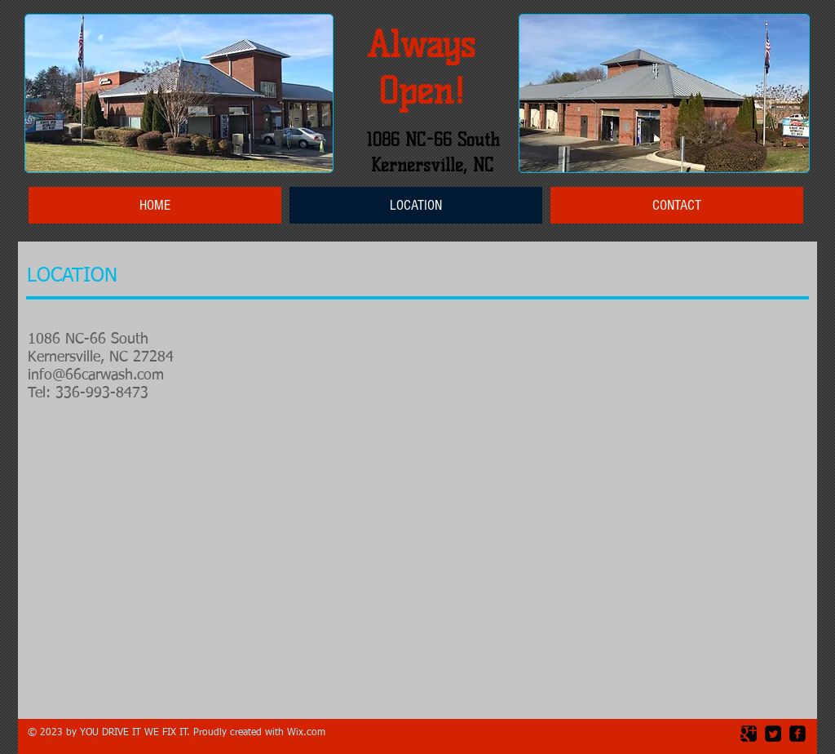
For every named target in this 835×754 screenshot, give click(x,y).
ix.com (310, 733)
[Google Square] (748, 733)
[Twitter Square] (773, 733)
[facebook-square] (797, 733)
